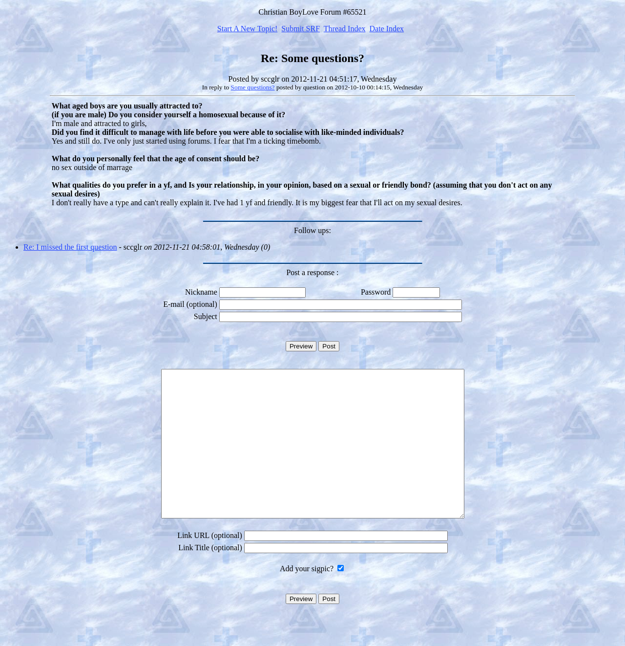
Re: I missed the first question (70, 247)
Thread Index (345, 28)
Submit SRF (300, 28)
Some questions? (253, 87)
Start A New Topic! (247, 28)
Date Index (386, 28)
